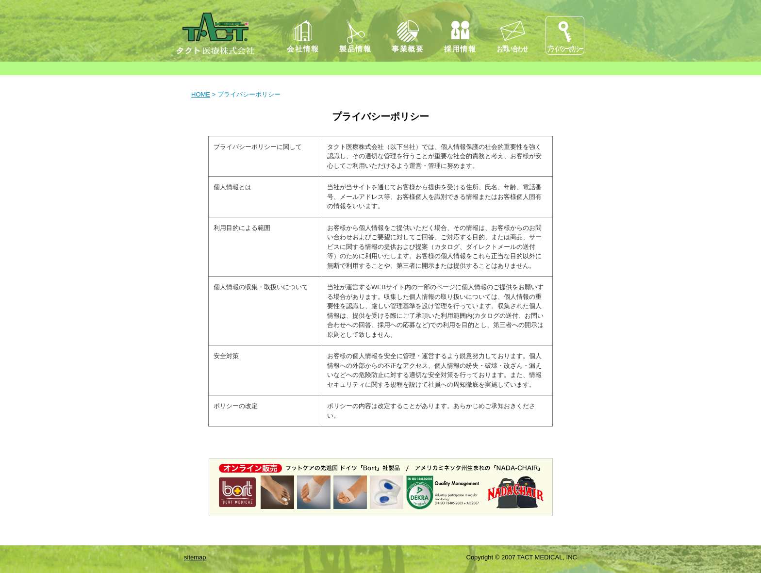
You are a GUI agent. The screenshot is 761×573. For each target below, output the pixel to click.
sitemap (195, 557)
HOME (200, 94)
